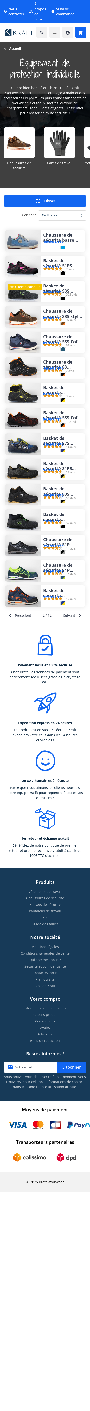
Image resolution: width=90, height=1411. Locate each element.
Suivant (73, 834)
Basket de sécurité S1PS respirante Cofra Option (61, 597)
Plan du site (45, 1198)
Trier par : (28, 215)
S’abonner (71, 1286)
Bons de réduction (45, 1259)
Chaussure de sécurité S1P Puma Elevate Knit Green (58, 757)
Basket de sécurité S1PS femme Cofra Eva (61, 278)
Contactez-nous (45, 1191)
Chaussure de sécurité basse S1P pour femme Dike (61, 238)
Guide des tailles (45, 1143)
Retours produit (45, 1233)
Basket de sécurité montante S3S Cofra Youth (58, 677)
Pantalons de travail (45, 1130)
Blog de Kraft (45, 1204)
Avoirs (45, 1246)
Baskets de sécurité (45, 1123)
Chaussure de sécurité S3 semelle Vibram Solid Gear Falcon (62, 437)
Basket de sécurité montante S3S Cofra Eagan (58, 477)
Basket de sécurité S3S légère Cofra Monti (56, 317)
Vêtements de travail (45, 1110)
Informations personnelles (45, 1227)
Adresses (45, 1253)
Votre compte (45, 1217)
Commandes (45, 1240)
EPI (45, 1136)
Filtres (45, 201)
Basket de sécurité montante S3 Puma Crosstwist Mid (61, 797)
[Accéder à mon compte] (67, 32)
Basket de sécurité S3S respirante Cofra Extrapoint (61, 637)
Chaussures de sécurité (45, 1117)
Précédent (19, 834)
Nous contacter (14, 11)
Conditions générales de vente (45, 1172)
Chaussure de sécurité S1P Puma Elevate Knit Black (58, 717)
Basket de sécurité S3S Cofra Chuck (62, 517)
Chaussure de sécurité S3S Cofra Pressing (62, 397)
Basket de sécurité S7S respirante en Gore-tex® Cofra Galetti (60, 557)
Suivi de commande (62, 11)
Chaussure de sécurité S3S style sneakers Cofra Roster (62, 357)
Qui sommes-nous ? (45, 1178)
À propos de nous (37, 11)
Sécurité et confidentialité (45, 1185)
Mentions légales (45, 1165)
